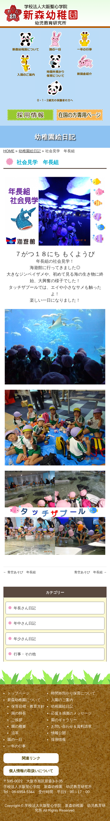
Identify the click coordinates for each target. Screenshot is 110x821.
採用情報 (58, 739)
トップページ (18, 693)
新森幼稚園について (24, 700)
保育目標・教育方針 (27, 706)
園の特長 (18, 713)
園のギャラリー (64, 720)
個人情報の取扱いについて (31, 771)
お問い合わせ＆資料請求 (71, 726)
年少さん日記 (25, 639)
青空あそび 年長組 (19, 572)
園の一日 (14, 739)
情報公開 (58, 733)
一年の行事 (16, 746)
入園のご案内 (62, 700)
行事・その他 (25, 654)
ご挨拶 (16, 720)
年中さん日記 (25, 623)
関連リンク (31, 758)
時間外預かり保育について (73, 693)
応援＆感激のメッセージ (71, 713)
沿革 (15, 733)
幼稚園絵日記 (62, 706)
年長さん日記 (25, 608)
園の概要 (18, 726)
